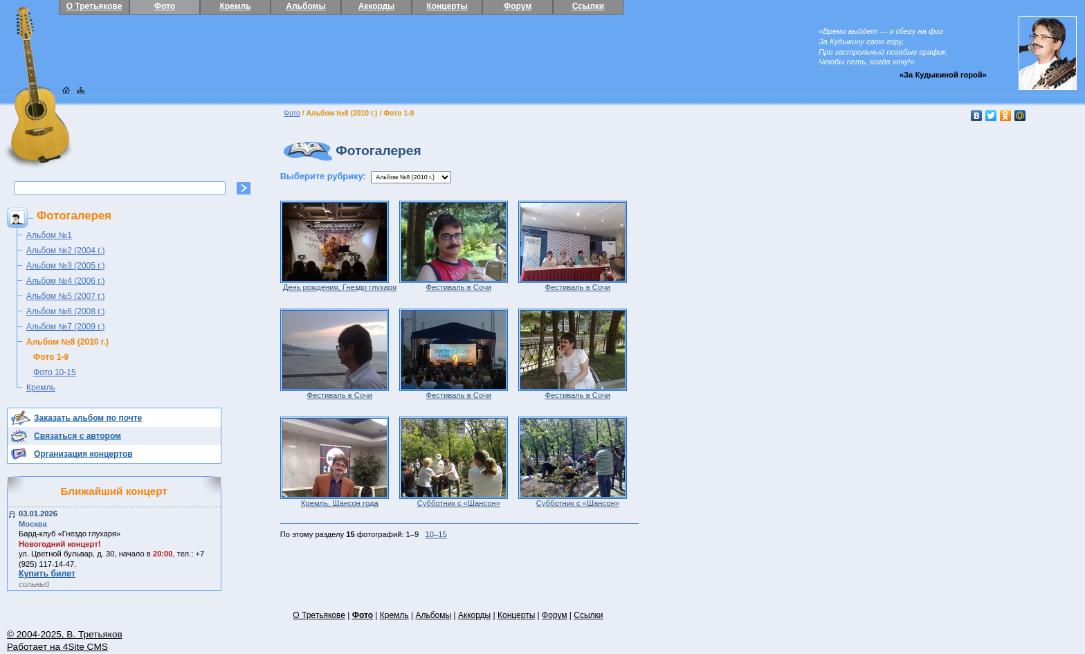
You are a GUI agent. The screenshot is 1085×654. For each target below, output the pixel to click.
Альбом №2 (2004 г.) (65, 250)
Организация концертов (83, 454)
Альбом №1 (49, 235)
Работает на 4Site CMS (57, 647)
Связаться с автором (77, 436)
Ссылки (588, 6)
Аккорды (376, 6)
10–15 (436, 534)
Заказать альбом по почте (88, 418)
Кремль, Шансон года (334, 499)
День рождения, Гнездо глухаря (338, 283)
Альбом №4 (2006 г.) (65, 281)
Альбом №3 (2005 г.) (65, 266)
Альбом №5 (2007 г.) (65, 296)
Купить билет (47, 574)
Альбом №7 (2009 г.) (65, 326)
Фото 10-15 (54, 372)
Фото (164, 6)
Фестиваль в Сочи (453, 283)
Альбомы (305, 6)
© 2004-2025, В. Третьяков (64, 634)
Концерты (446, 6)
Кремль (234, 6)
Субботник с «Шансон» (453, 499)
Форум (517, 6)
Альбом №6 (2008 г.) (65, 311)
